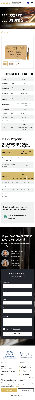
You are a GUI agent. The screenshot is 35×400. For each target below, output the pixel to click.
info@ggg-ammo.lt (26, 371)
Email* (5, 299)
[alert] (17, 387)
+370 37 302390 (25, 374)
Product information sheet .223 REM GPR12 (18, 217)
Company (6, 291)
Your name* (6, 282)
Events (3, 374)
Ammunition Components (8, 371)
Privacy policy (17, 329)
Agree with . (13, 329)
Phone (5, 308)
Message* (6, 316)
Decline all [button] (25, 390)
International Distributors (8, 369)
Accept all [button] (9, 390)
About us (3, 366)
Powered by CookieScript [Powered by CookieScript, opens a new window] (17, 398)
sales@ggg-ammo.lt (16, 256)
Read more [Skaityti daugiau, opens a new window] (17, 387)
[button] (17, 395)
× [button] (33, 377)
